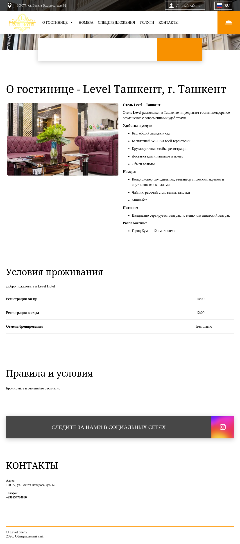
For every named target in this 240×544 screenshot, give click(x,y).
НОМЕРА (86, 22)
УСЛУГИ (147, 22)
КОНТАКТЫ (168, 22)
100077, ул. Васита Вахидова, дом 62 (30, 485)
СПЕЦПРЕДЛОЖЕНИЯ (116, 22)
